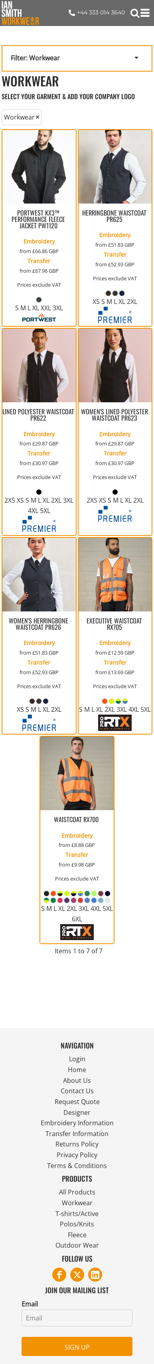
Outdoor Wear (77, 1245)
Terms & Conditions (77, 1165)
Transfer (39, 261)
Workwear (77, 1202)
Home (77, 1069)
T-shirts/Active (77, 1213)
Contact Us (77, 1090)
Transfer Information (77, 1133)
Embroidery (39, 241)
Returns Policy (77, 1144)
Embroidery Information (77, 1122)
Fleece (77, 1234)
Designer (77, 1112)
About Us (77, 1080)
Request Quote (77, 1101)
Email (30, 1304)
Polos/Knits (77, 1224)
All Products (77, 1192)
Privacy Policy (77, 1154)
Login (77, 1058)
